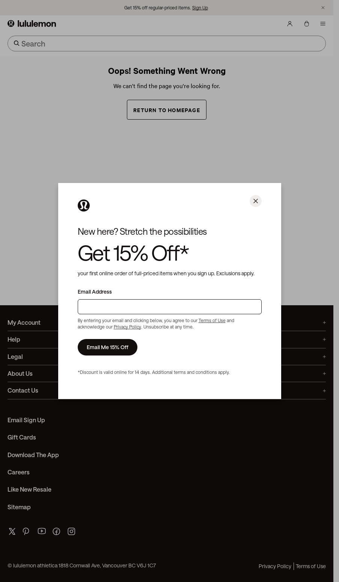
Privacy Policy (127, 326)
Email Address (95, 292)
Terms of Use (212, 320)
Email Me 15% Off (107, 347)
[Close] (256, 201)
